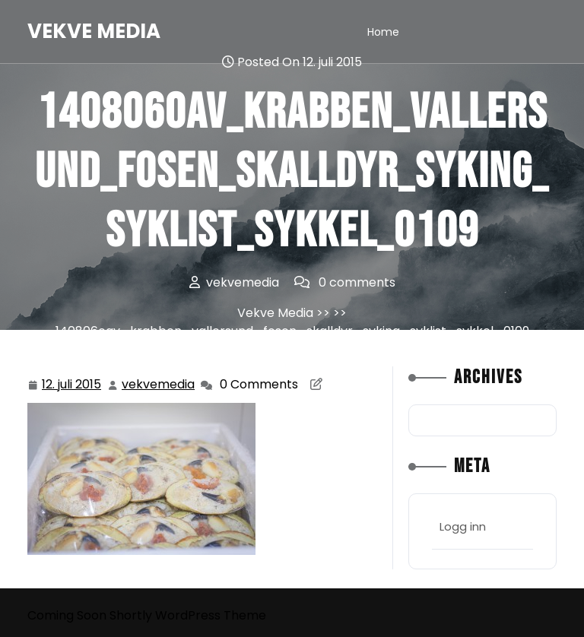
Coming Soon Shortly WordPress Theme (146, 615)
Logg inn (463, 526)
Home (383, 32)
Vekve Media (93, 31)
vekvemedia (159, 384)
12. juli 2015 (72, 385)
